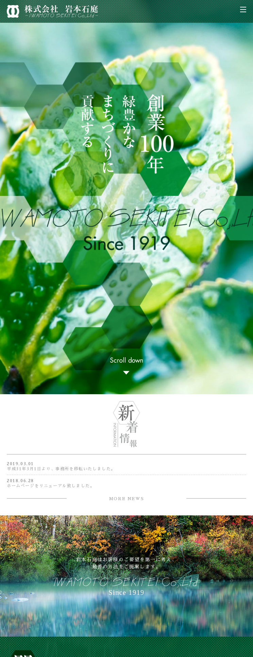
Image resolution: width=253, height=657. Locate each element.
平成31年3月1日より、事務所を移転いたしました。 (61, 469)
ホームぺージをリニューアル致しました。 (51, 486)
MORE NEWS (126, 499)
